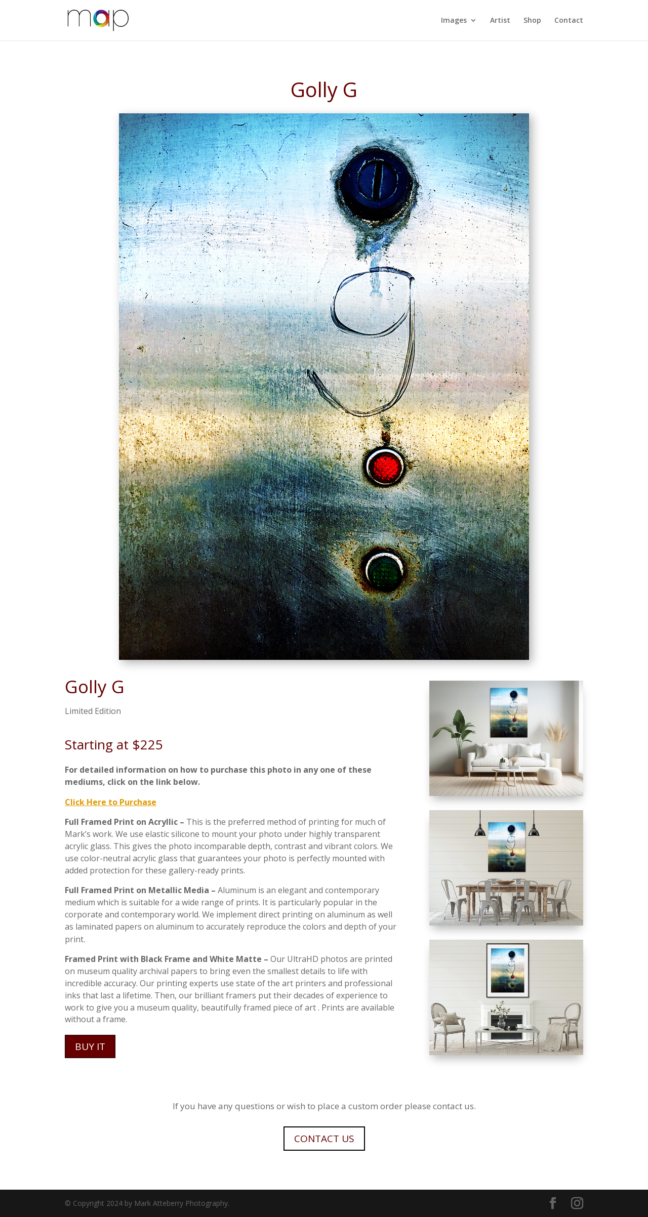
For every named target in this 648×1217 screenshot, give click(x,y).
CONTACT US (324, 1138)
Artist (500, 21)
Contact (568, 21)
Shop (532, 21)
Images (454, 21)
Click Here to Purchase (110, 802)
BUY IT (90, 1046)
